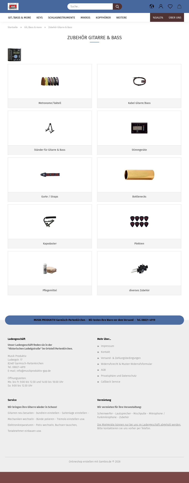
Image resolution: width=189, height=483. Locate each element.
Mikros (85, 17)
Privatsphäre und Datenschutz (118, 386)
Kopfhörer (103, 17)
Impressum (107, 357)
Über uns (175, 17)
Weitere (121, 17)
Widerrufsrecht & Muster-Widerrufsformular (126, 374)
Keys (40, 17)
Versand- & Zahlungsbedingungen (121, 369)
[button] (151, 6)
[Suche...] (117, 6)
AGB (103, 380)
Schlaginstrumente (61, 17)
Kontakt (105, 363)
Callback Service (110, 392)
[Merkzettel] (170, 6)
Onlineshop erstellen (81, 472)
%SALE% (158, 17)
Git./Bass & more (19, 17)
